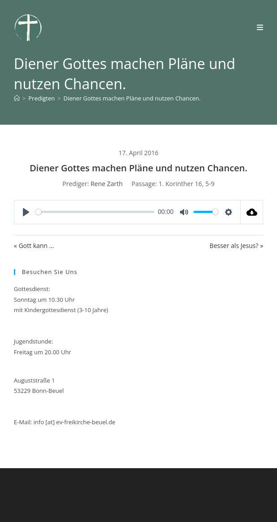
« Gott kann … (34, 245)
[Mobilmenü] (260, 27)
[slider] (94, 212)
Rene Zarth (107, 183)
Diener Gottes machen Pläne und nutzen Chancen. (131, 98)
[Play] (26, 212)
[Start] (17, 98)
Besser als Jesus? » (236, 245)
